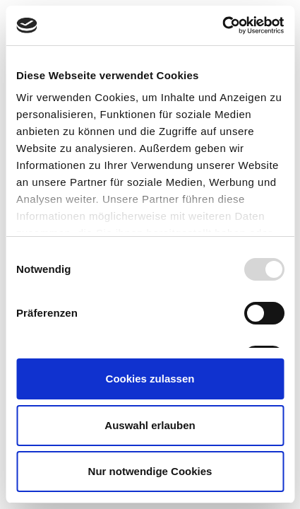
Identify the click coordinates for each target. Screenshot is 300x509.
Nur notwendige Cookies (150, 471)
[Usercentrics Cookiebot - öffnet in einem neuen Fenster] (222, 25)
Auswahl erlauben (149, 425)
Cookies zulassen (150, 379)
